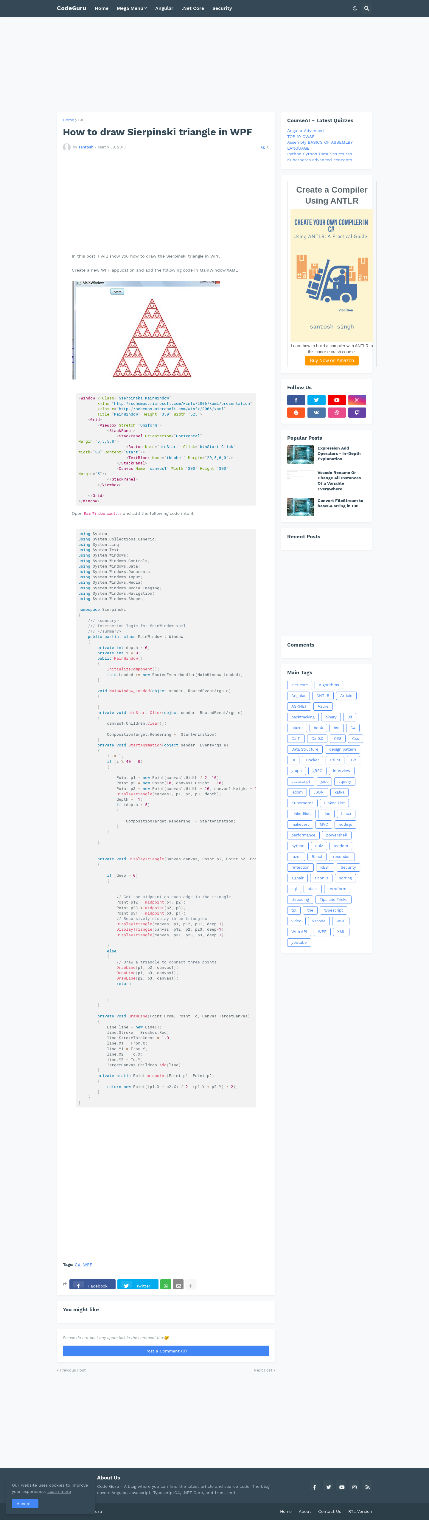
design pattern (342, 749)
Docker (312, 760)
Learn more (59, 1491)
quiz (319, 846)
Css (355, 738)
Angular (298, 695)
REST (325, 867)
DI (293, 760)
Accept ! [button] (25, 1503)
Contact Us (329, 1511)
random (341, 846)
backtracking (303, 717)
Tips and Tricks (333, 899)
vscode (319, 921)
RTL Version (360, 1511)
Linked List (334, 803)
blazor (297, 728)
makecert (300, 824)
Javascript (300, 781)
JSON (318, 792)
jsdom (297, 792)
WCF (340, 921)
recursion (342, 856)
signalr (297, 878)
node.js (345, 824)
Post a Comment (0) (166, 1351)
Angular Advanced (305, 130)
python (297, 846)
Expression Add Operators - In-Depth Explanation (339, 453)
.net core (299, 685)
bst (337, 728)
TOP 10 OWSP (301, 136)
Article (346, 695)
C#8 (337, 738)
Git (353, 760)
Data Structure (304, 749)
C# (80, 120)
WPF (87, 1264)
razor (296, 856)
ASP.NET (299, 706)
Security (348, 867)
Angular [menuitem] (164, 8)
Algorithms (329, 685)
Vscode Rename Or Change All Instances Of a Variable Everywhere (339, 480)
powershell (336, 835)
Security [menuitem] (222, 8)
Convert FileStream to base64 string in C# (340, 503)
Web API (299, 931)
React (317, 856)
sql (294, 889)
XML (341, 931)
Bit (349, 717)
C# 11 (296, 738)
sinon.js (321, 878)
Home (68, 120)
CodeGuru (71, 8)
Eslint (335, 760)
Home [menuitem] (101, 8)
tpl (293, 910)
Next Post (263, 1370)
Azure (323, 706)
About (305, 1511)
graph (296, 770)
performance (303, 835)
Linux (346, 813)
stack (313, 889)
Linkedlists (301, 813)
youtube (299, 942)
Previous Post (73, 1370)
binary (331, 717)
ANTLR (322, 695)
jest (324, 781)
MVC (324, 824)
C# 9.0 (317, 738)
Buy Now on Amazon (332, 360)
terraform (337, 889)
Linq (326, 813)
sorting (345, 878)
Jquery (344, 781)
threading (300, 899)
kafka (339, 792)
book (318, 728)
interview (341, 770)
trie (310, 910)
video (296, 921)
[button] (354, 8)
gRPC (317, 770)
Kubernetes (302, 803)
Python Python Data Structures (319, 153)
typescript (333, 910)
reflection (300, 867)
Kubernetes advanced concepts (319, 159)
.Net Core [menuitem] (193, 8)
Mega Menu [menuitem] (130, 8)
